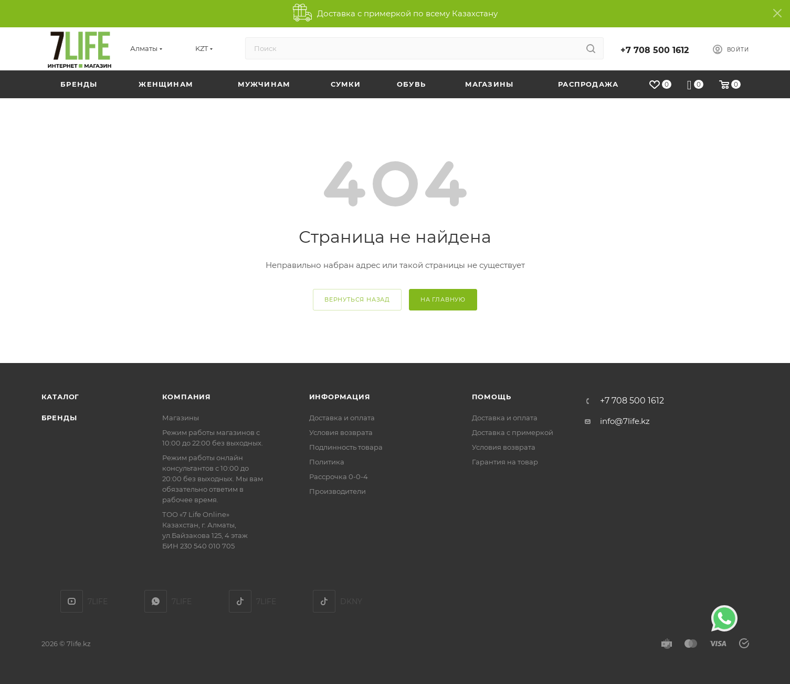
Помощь (491, 396)
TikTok (240, 601)
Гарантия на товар (505, 462)
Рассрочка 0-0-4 (338, 476)
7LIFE (155, 601)
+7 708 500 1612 (654, 50)
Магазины (180, 417)
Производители (337, 491)
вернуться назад (357, 299)
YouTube (71, 601)
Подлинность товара (346, 447)
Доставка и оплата (342, 417)
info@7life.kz (625, 421)
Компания (186, 396)
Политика (326, 462)
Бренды (59, 417)
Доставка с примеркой (512, 432)
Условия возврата (341, 432)
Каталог (60, 396)
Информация (340, 396)
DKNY (324, 601)
